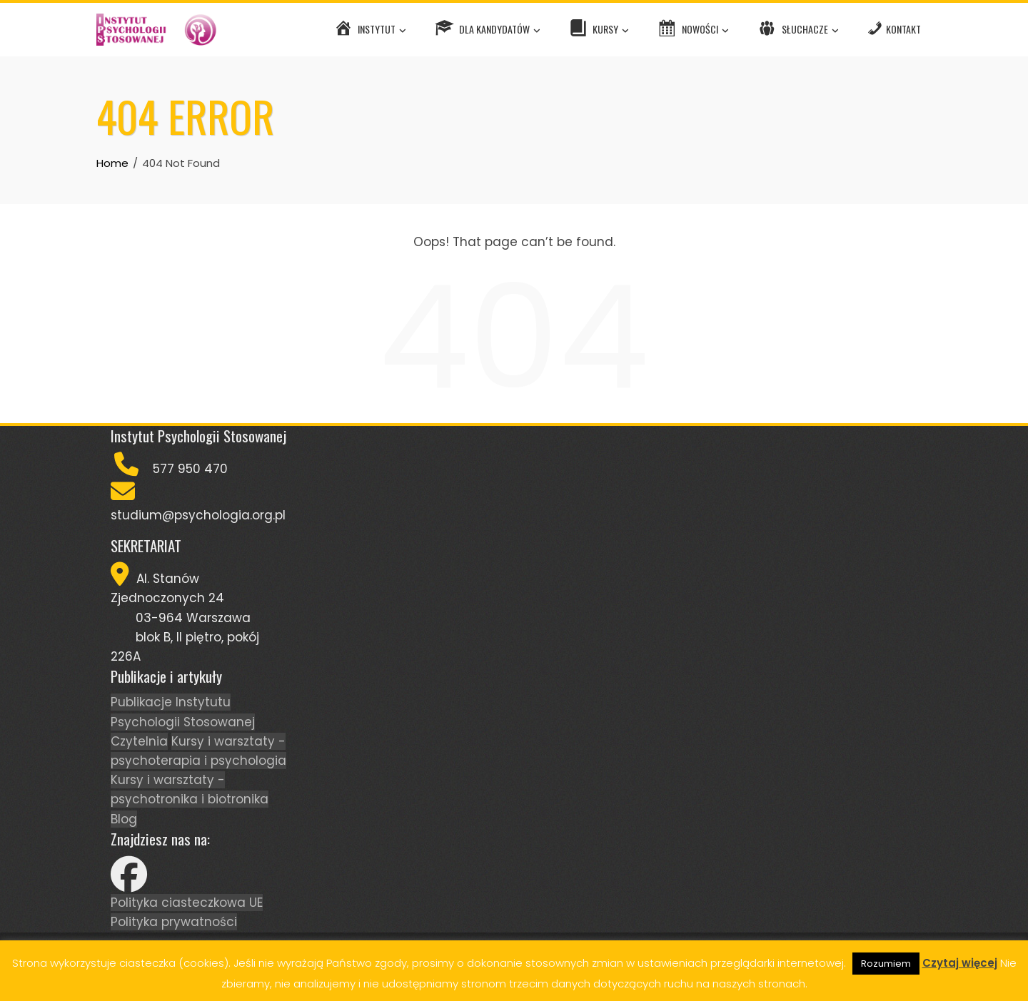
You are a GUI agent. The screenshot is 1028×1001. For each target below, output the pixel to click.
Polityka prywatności (174, 921)
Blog (124, 819)
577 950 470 (190, 468)
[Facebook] (129, 883)
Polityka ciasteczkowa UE (187, 902)
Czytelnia (139, 741)
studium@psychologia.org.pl (198, 515)
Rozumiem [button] (886, 963)
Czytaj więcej (959, 962)
